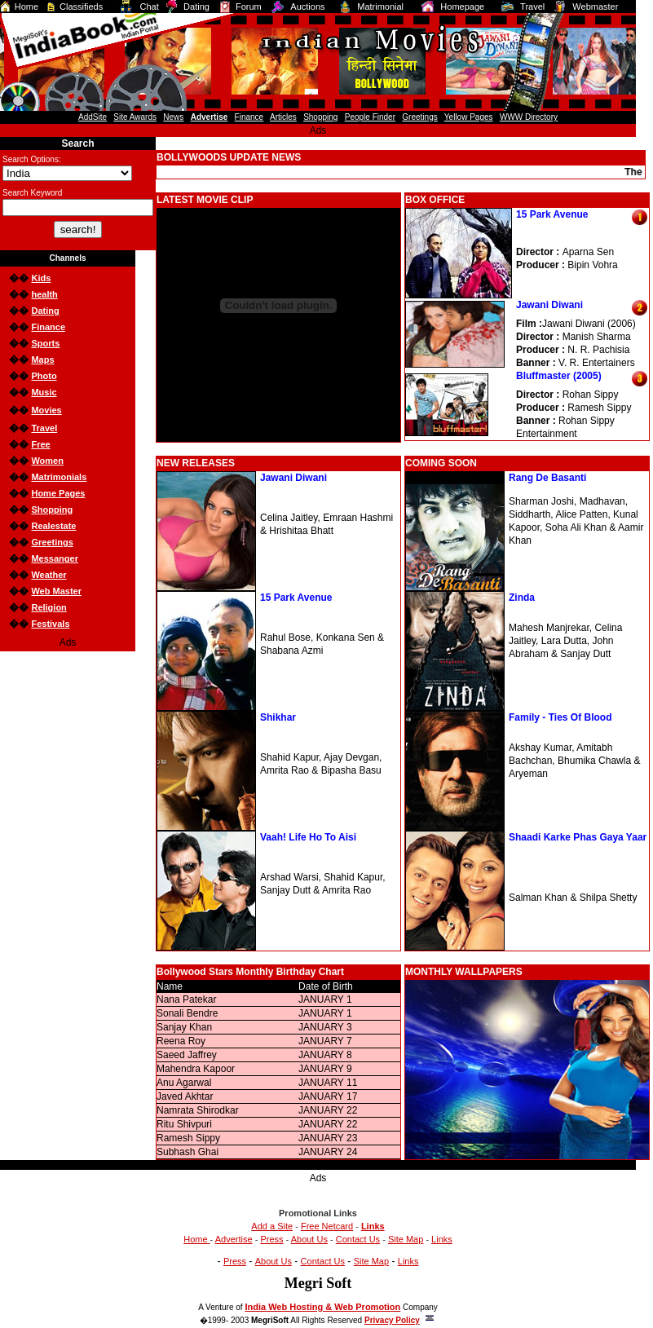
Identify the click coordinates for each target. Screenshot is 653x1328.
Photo (43, 376)
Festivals (50, 624)
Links (441, 1239)
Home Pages (58, 493)
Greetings (52, 542)
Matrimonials (58, 477)
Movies (46, 410)
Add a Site (272, 1226)
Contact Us (358, 1239)
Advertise (234, 1239)
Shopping (52, 509)
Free (40, 444)
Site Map (405, 1239)
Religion (48, 607)
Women (47, 460)
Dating (45, 310)
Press (271, 1239)
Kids (41, 278)
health (44, 294)
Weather (48, 575)
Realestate (53, 526)
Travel (44, 428)
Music (43, 392)
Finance (48, 327)
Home (196, 1239)
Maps (42, 359)
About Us (309, 1239)
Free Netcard (327, 1226)
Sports (45, 343)
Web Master (56, 591)
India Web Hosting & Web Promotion (322, 1307)
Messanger (54, 558)
